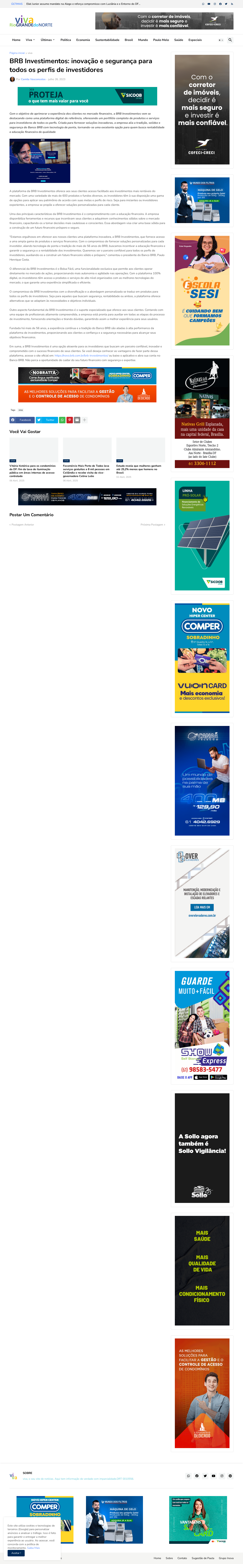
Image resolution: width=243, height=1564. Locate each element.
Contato (182, 1558)
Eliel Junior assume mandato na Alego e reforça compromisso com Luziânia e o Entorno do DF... (83, 4)
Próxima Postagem (152, 524)
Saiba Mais (33, 1548)
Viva (29, 40)
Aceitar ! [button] (16, 1553)
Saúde (178, 40)
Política (66, 40)
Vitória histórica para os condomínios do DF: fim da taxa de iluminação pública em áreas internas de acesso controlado (32, 471)
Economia (83, 40)
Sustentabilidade (107, 40)
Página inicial (17, 53)
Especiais (195, 40)
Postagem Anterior (23, 524)
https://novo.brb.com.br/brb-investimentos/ (81, 355)
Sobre (169, 1558)
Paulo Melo (161, 40)
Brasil (129, 40)
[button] (221, 40)
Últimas (46, 40)
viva (30, 53)
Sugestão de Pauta (203, 1558)
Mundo (143, 40)
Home (16, 40)
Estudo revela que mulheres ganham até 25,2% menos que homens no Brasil (138, 469)
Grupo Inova (226, 1558)
